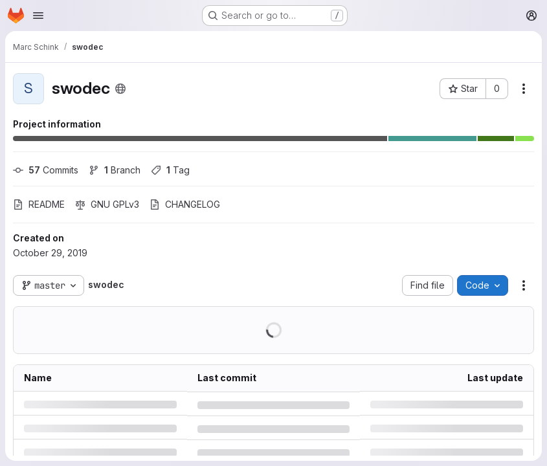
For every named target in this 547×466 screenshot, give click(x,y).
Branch (114, 169)
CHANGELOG (185, 204)
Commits (45, 169)
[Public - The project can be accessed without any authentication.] (120, 88)
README (39, 204)
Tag (170, 169)
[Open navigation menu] (38, 15)
